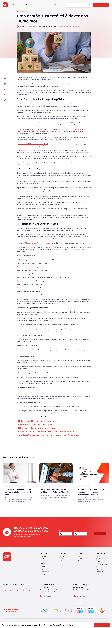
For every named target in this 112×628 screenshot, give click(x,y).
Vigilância (44, 569)
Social (43, 566)
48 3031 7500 (47, 596)
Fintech (43, 574)
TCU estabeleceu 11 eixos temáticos (37, 243)
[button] (107, 457)
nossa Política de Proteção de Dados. (61, 625)
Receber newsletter (100, 533)
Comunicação (45, 571)
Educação (44, 563)
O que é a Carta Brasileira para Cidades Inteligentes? (36, 424)
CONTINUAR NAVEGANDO (100, 625)
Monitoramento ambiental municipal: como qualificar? (36, 421)
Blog (78, 556)
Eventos (57, 5)
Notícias (29, 5)
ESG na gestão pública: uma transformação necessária (37, 428)
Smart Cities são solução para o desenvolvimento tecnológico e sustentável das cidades (49, 435)
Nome (61, 530)
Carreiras (98, 559)
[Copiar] (5, 100)
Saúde (43, 561)
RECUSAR (84, 625)
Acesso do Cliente (101, 567)
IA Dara (62, 561)
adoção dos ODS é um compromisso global (33, 144)
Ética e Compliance (101, 564)
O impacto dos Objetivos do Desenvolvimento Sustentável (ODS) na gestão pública (46, 431)
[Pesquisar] (89, 5)
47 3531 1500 (81, 596)
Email (76, 530)
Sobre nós (99, 556)
